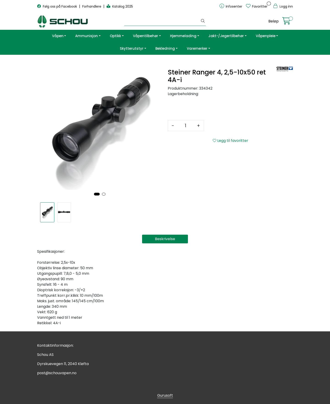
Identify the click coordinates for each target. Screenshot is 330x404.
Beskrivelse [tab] (165, 239)
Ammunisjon (86, 35)
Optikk (115, 35)
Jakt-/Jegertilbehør (226, 35)
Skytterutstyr (131, 48)
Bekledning (165, 48)
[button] (97, 194)
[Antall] (185, 125)
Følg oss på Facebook (57, 6)
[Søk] (162, 21)
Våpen (57, 35)
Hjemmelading (183, 35)
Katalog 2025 (120, 6)
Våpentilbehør (145, 35)
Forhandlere (92, 6)
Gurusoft (165, 395)
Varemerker (197, 48)
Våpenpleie (265, 35)
